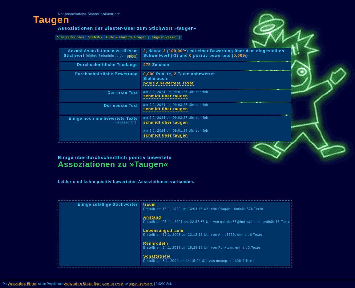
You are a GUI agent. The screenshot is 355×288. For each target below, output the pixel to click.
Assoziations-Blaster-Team (82, 284)
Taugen (51, 19)
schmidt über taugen (165, 96)
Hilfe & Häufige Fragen (126, 37)
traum (149, 204)
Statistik (95, 37)
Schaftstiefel (157, 256)
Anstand (152, 217)
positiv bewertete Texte (168, 83)
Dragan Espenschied (140, 284)
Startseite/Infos (70, 37)
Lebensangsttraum (163, 230)
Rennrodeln (155, 243)
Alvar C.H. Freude (113, 284)
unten (131, 55)
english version (165, 37)
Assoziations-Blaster (22, 284)
